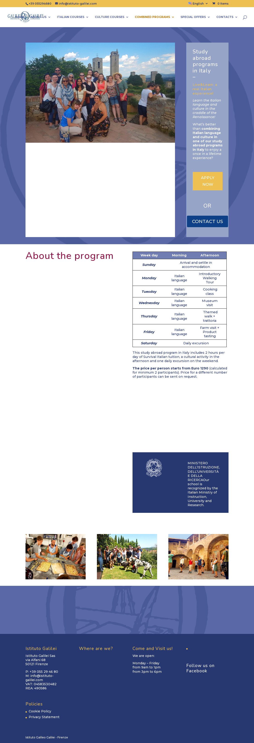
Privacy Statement (44, 717)
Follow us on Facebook (200, 668)
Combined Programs (152, 17)
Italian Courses (70, 17)
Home (20, 17)
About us (38, 17)
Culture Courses (109, 17)
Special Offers (193, 17)
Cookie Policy (40, 711)
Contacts (224, 17)
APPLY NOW (207, 181)
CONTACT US (207, 221)
